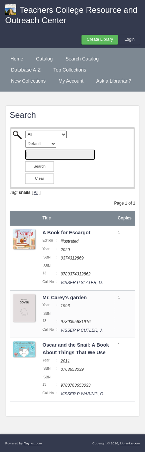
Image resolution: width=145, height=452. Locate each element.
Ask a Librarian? (113, 81)
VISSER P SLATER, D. (81, 282)
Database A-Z (26, 70)
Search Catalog (82, 59)
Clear (39, 178)
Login (130, 39)
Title (46, 218)
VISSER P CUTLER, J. (81, 330)
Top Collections (70, 70)
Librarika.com (130, 443)
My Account (70, 81)
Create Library (100, 39)
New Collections (28, 81)
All (36, 192)
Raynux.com (32, 443)
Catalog (44, 59)
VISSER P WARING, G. (82, 394)
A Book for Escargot (66, 232)
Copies (125, 218)
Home (16, 59)
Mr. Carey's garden (64, 297)
